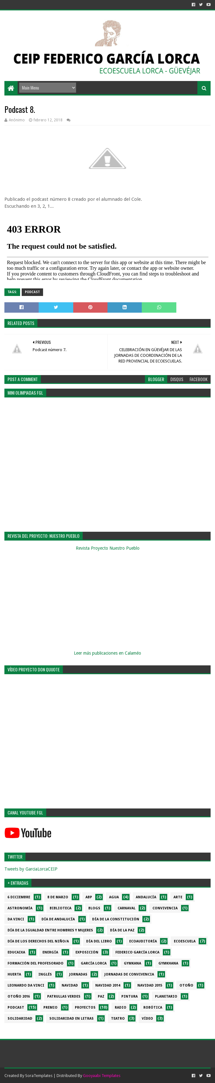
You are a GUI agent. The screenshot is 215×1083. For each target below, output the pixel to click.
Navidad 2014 (107, 985)
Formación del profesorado (35, 963)
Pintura (129, 996)
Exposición (86, 952)
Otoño (186, 985)
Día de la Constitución (115, 919)
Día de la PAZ (122, 930)
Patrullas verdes (63, 996)
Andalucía (146, 897)
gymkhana (168, 963)
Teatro (118, 1018)
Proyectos (85, 1007)
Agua (114, 897)
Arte (178, 897)
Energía (50, 952)
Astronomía (20, 908)
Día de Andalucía (58, 919)
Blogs (94, 908)
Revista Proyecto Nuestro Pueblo (108, 548)
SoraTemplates (38, 1075)
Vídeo (147, 1018)
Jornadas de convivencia (129, 974)
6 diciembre (19, 897)
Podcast (32, 292)
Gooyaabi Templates (101, 1075)
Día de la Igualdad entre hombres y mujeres (50, 930)
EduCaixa (16, 952)
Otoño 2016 (19, 996)
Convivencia (165, 908)
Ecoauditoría (143, 941)
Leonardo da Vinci (26, 985)
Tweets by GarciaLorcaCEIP (31, 869)
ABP (88, 897)
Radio (120, 1007)
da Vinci (16, 919)
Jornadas (78, 974)
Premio (50, 1007)
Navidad (70, 985)
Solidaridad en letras (71, 1018)
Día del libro (99, 941)
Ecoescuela (185, 941)
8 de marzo (57, 897)
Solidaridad (20, 1018)
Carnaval (126, 908)
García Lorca (94, 963)
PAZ (101, 996)
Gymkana (132, 963)
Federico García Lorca (137, 952)
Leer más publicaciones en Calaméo (107, 653)
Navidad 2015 (149, 985)
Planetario (166, 996)
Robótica (152, 1007)
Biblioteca (60, 908)
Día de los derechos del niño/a (38, 941)
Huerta (14, 974)
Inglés (45, 974)
